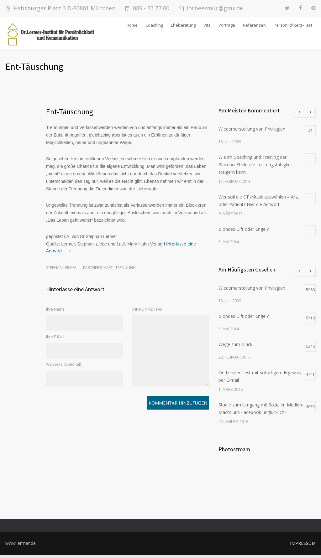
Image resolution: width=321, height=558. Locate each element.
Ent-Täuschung (69, 115)
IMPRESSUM (303, 546)
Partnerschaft (98, 270)
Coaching (154, 25)
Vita (207, 25)
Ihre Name (55, 312)
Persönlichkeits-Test (293, 25)
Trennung (125, 270)
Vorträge (226, 25)
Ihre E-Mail (55, 340)
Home (132, 25)
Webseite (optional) (63, 367)
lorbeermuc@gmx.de (215, 8)
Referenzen (254, 25)
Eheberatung (183, 25)
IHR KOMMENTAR (147, 312)
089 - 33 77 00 (151, 8)
